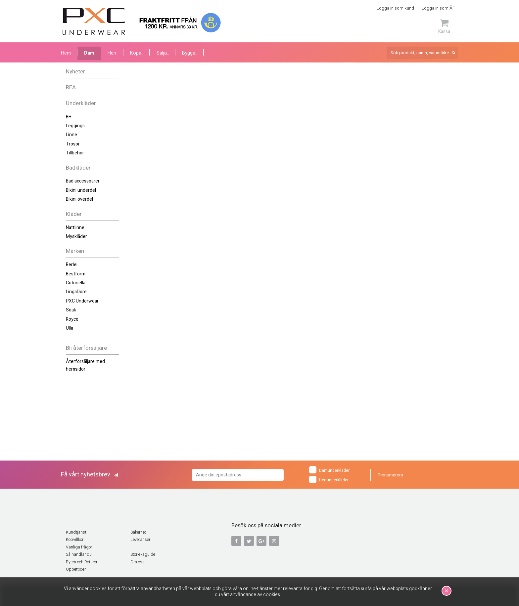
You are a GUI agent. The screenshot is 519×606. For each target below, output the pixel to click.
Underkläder (81, 103)
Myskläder (76, 236)
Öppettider (76, 569)
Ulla (69, 328)
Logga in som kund (395, 8)
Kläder (74, 214)
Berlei (71, 264)
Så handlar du (79, 554)
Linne (71, 134)
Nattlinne (75, 227)
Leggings (75, 125)
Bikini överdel (79, 199)
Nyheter (75, 71)
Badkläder (78, 168)
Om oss (137, 562)
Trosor (73, 144)
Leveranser (140, 540)
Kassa (444, 26)
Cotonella (75, 282)
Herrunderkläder (329, 479)
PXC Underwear (82, 301)
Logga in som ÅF (438, 8)
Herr (112, 53)
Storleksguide (142, 554)
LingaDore (76, 291)
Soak (71, 309)
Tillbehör (75, 152)
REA (71, 87)
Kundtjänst (76, 532)
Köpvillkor (74, 540)
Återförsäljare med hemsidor (85, 365)
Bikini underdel (81, 190)
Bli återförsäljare (86, 348)
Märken (75, 251)
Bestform (75, 273)
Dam (89, 53)
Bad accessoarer (83, 181)
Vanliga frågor (79, 547)
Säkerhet (138, 532)
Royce (72, 319)
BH (68, 116)
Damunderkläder (329, 469)
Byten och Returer (81, 562)
